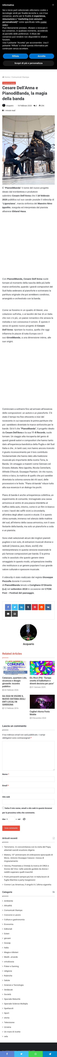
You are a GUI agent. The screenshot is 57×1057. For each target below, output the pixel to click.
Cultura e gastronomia (14, 919)
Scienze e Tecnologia (14, 985)
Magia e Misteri (11, 952)
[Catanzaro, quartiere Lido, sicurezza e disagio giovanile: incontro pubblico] (14, 668)
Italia (6, 947)
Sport (6, 1013)
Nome (5, 774)
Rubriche (8, 975)
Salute (7, 980)
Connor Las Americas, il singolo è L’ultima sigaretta (27, 884)
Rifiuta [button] (15, 56)
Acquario (10, 106)
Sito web (6, 797)
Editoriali (8, 929)
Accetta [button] (41, 56)
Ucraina (7, 1027)
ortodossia (9, 961)
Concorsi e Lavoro (12, 915)
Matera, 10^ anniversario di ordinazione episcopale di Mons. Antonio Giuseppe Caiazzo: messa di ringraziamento (28, 857)
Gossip (7, 943)
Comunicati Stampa (20, 77)
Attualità (8, 905)
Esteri (6, 933)
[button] (53, 4)
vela (6, 1036)
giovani (7, 938)
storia (6, 1017)
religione (8, 971)
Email (5, 785)
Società (7, 994)
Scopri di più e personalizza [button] (28, 63)
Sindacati (8, 989)
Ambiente (8, 901)
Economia (8, 924)
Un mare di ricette (12, 1031)
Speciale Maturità (12, 999)
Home (6, 77)
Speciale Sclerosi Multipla (16, 1003)
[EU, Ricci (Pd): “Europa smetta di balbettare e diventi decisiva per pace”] (42, 668)
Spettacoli (8, 1008)
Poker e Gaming (11, 966)
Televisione (9, 1022)
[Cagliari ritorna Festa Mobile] (42, 702)
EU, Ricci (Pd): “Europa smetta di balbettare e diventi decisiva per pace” (42, 681)
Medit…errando (11, 957)
